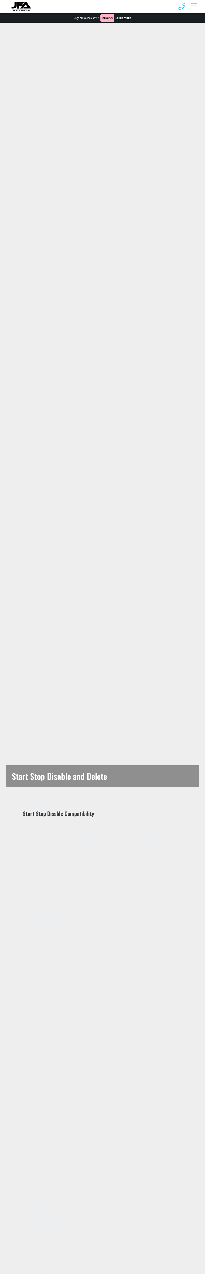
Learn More (123, 18)
